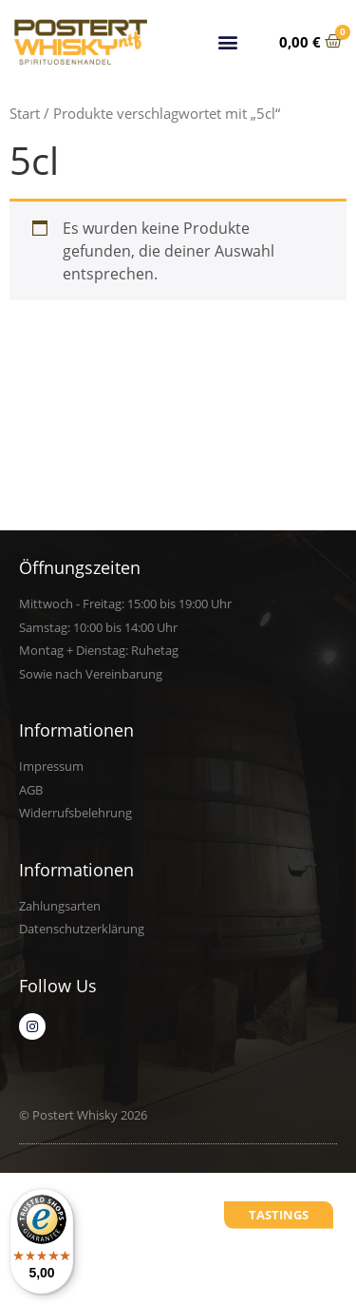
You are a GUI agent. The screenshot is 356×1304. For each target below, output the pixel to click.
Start (24, 113)
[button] (228, 41)
